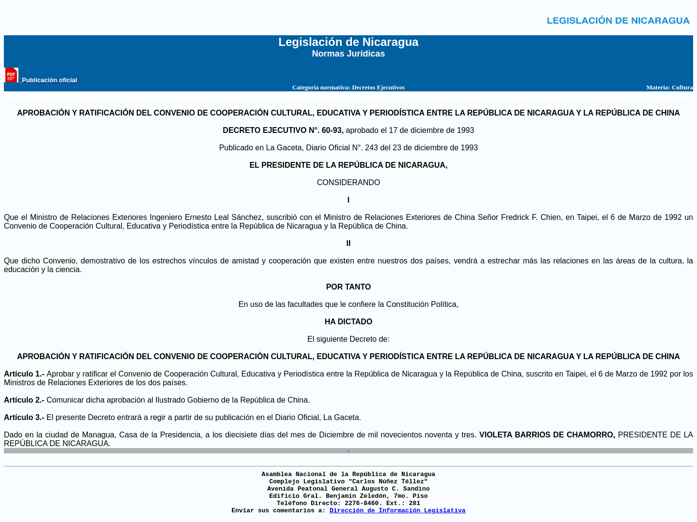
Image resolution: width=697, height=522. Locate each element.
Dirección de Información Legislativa (398, 510)
